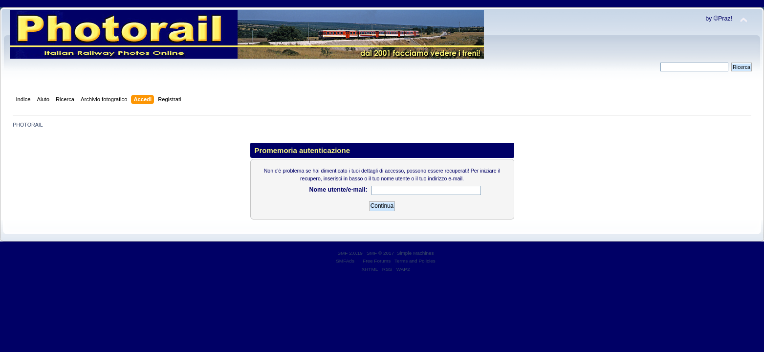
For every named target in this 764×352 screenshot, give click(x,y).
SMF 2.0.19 (350, 253)
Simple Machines (415, 253)
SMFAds (345, 261)
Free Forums (377, 261)
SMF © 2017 (380, 253)
